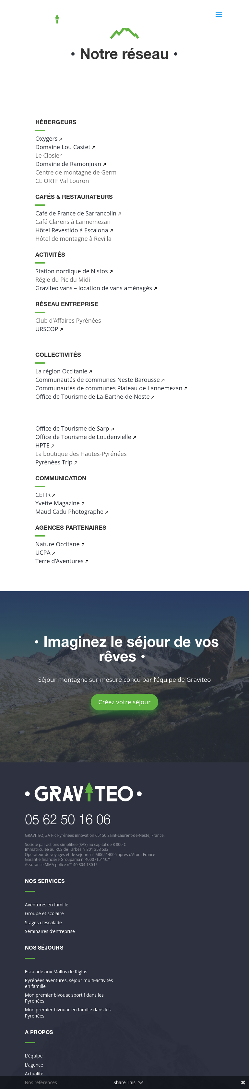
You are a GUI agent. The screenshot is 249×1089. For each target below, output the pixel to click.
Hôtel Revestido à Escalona (71, 230)
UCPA (43, 552)
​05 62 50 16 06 (68, 821)
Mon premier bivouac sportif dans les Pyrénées (64, 998)
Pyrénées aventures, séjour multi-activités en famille (69, 983)
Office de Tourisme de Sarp (72, 428)
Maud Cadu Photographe (69, 511)
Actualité (34, 1074)
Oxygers (46, 138)
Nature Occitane (57, 544)
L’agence (34, 1065)
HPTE (42, 445)
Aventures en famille (46, 905)
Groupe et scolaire (44, 913)
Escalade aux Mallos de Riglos (56, 972)
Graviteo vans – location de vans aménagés (93, 288)
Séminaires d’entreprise (50, 931)
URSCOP (46, 329)
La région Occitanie (61, 371)
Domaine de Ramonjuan (68, 164)
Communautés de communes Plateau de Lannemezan (109, 388)
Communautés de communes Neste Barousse (97, 379)
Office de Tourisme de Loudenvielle (83, 437)
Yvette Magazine (57, 503)
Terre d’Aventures (59, 561)
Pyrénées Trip (54, 462)
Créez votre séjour (124, 702)
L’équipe (34, 1056)
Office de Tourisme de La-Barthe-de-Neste (92, 396)
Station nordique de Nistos (71, 271)
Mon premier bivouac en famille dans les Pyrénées (68, 1012)
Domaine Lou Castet (62, 147)
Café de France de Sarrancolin (75, 213)
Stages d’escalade (43, 923)
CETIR (43, 495)
